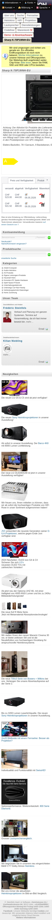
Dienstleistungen (31, 25)
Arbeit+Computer (10, 268)
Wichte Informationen (28, 55)
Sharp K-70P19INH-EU (17, 40)
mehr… (29, 322)
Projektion (30, 20)
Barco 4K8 (43, 443)
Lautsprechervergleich (21, 838)
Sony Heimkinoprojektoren (25, 417)
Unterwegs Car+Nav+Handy (14, 288)
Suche (20, 15)
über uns (9, 15)
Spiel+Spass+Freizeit (12, 283)
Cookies (41, 911)
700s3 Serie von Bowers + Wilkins (27, 679)
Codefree (9, 30)
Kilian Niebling (12, 341)
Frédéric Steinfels (14, 308)
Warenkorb (24, 30)
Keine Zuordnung (10, 293)
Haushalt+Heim (10, 278)
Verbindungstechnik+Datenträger (16, 290)
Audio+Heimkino (10, 270)
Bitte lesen (26, 62)
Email (41, 329)
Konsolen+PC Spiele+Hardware (16, 280)
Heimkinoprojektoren (11, 893)
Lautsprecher (11, 25)
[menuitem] (11, 2)
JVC (3, 531)
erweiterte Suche (8, 258)
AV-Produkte (8, 273)
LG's (21, 562)
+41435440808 (41, 904)
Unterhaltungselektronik (13, 285)
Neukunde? (6, 241)
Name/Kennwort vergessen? (14, 244)
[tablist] (26, 195)
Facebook (7, 911)
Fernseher (32, 15)
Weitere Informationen (26, 917)
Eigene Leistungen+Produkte (15, 275)
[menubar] (26, 5)
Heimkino (9, 20)
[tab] (21, 180)
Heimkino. (30, 866)
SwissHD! (40, 770)
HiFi (20, 20)
